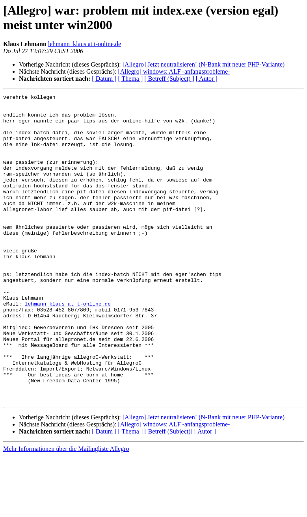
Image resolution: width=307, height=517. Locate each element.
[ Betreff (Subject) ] (169, 78)
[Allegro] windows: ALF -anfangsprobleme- (174, 71)
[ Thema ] (130, 78)
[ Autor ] (207, 78)
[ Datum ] (104, 78)
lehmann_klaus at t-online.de (84, 44)
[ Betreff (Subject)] (168, 492)
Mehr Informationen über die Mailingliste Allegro (66, 510)
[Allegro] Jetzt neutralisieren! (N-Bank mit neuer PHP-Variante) (204, 64)
